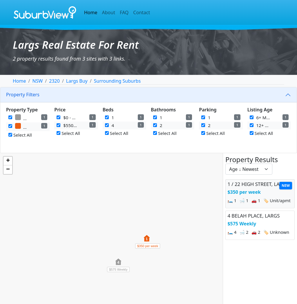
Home (90, 12)
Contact (141, 12)
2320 (54, 81)
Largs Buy (77, 81)
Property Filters (22, 94)
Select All (20, 135)
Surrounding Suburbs (117, 81)
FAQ (124, 12)
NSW (37, 81)
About (108, 12)
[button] (146, 241)
